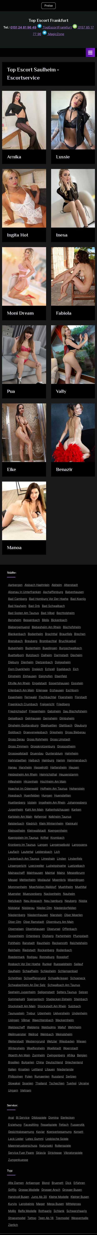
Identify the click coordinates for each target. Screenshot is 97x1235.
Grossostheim (66, 746)
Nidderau (28, 908)
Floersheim (65, 697)
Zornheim (38, 1055)
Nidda (83, 900)
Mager (40, 1203)
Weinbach (47, 1034)
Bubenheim (15, 648)
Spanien (27, 1083)
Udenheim (44, 1013)
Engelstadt (39, 683)
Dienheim (27, 662)
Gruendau (36, 753)
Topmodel (62, 1218)
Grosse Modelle (28, 1189)
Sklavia (41, 1152)
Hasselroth (41, 767)
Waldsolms (48, 1027)
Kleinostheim (16, 830)
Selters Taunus (67, 992)
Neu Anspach (33, 900)
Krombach (57, 837)
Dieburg (13, 662)
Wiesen (81, 1041)
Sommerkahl (16, 999)
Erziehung (15, 1124)
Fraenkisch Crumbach (23, 704)
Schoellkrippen (58, 978)
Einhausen (30, 676)
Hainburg (48, 760)
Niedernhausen (37, 915)
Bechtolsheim (65, 613)
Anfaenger (33, 1182)
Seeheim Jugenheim (22, 992)
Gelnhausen (33, 718)
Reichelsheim (78, 943)
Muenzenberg (32, 893)
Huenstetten (62, 795)
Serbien (71, 1076)
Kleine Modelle (59, 1196)
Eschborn (72, 690)
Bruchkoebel (67, 641)
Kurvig (12, 1203)
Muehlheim (65, 887)
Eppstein (77, 683)
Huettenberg (16, 802)
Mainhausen (35, 872)
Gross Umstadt (60, 739)
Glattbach (65, 725)
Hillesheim (15, 781)
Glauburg (80, 725)
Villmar (25, 1020)
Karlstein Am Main (20, 816)
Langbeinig (26, 1203)
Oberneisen (16, 929)
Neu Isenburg (53, 900)
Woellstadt (54, 1048)
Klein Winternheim (51, 823)
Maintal (50, 872)
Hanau (12, 767)
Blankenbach (17, 634)
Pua (11, 391)
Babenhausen (74, 592)
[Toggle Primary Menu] (90, 52)
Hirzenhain (31, 781)
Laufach (13, 851)
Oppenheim (16, 936)
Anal (11, 1117)
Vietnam (25, 1090)
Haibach (34, 760)
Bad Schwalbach (53, 606)
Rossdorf (62, 957)
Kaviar (40, 1131)
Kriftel (44, 837)
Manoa (14, 547)
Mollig (12, 1211)
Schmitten (15, 978)
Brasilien (13, 1062)
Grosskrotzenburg (43, 746)
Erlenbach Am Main (21, 690)
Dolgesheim (63, 662)
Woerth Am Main (19, 1055)
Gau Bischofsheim (75, 711)
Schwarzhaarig (76, 1211)
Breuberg (31, 641)
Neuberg (71, 900)
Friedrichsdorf (17, 711)
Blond (46, 1182)
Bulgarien (27, 1062)
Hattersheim (58, 767)
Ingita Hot (17, 235)
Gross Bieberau (75, 732)
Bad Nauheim (17, 606)
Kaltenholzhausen (57, 809)
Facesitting (31, 1124)
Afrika (71, 1055)
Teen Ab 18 (46, 1218)
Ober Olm (14, 921)
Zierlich (13, 1224)
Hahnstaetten (17, 760)
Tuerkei (71, 1083)
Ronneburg (46, 957)
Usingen (13, 1020)
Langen (43, 844)
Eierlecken (68, 1117)
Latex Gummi (34, 1138)
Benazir (64, 469)
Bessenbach (31, 620)
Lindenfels (75, 858)
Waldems (33, 1027)
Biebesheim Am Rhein (46, 627)
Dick (68, 1182)
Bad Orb (34, 606)
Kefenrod (40, 816)
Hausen (74, 767)
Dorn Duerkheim (19, 669)
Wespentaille (79, 1218)
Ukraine (84, 1083)
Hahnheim (71, 753)
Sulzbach (74, 1006)
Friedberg (63, 704)
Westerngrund (35, 1041)
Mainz (61, 872)
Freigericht (47, 704)
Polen (28, 1076)
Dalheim (46, 655)
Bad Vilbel (47, 613)
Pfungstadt (80, 936)
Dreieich (37, 669)
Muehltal (80, 887)
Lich (57, 851)
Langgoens (79, 844)
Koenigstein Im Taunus (23, 837)
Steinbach (81, 999)
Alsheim (57, 585)
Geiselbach (15, 718)
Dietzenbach (44, 662)
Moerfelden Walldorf (42, 887)
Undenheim (79, 1013)
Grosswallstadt (18, 753)
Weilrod (33, 1034)
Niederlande (65, 1069)
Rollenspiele (63, 1145)
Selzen (83, 992)
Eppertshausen (59, 683)
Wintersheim (16, 1048)
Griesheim (56, 732)
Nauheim (69, 893)
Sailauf (78, 964)
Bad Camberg (17, 598)
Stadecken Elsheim (59, 999)
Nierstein (56, 915)
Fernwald (31, 697)
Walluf (62, 1027)
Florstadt (81, 697)
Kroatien (23, 1069)
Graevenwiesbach (35, 732)
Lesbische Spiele (56, 1138)
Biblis (45, 620)
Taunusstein (16, 1013)
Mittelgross (73, 1203)
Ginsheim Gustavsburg (23, 725)
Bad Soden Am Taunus (23, 613)
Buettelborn (16, 655)
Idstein (32, 802)
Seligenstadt (46, 992)
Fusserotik (78, 1124)
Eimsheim (14, 676)
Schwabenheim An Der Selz (26, 985)
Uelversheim (61, 1013)
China (40, 1062)
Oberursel (53, 929)
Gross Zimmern (18, 746)
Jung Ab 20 (39, 1196)
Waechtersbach (42, 1020)
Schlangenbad (68, 971)
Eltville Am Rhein (19, 683)
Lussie (63, 156)
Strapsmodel (16, 1218)
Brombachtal (48, 641)
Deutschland (54, 1062)
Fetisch (64, 1124)
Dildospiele (39, 1117)
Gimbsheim (66, 718)
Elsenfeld (61, 676)
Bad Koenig (78, 598)
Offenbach (69, 929)
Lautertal (27, 851)
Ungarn (13, 1090)
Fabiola (63, 313)
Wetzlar (52, 1041)
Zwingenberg (56, 1055)
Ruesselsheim (63, 964)
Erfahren (79, 1182)
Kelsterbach (16, 823)
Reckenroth (60, 943)
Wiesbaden (66, 1041)
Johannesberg (77, 802)
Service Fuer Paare (21, 1152)
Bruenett (57, 1182)
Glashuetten (49, 725)
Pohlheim (14, 943)
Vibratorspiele (73, 1152)
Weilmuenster (17, 1034)
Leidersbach (43, 851)
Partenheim (63, 936)
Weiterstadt (16, 1041)
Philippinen (15, 1076)
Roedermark (16, 957)
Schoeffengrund (35, 978)
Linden (61, 858)
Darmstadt (61, 655)
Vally (61, 391)
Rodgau (32, 957)
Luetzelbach (76, 865)
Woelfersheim (36, 1048)
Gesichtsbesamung (21, 1131)
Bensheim (14, 620)
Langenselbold (60, 844)
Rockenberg (46, 950)
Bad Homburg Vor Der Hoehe (48, 598)
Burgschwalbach (70, 648)
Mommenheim (17, 887)
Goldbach (14, 732)
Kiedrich (31, 823)
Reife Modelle (27, 1211)
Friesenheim (37, 711)
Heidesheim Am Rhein (22, 774)
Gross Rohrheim (37, 739)
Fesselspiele (49, 1124)
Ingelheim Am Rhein (52, 802)
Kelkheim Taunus (60, 816)
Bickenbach (59, 620)
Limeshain (48, 858)
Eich (76, 669)
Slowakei (14, 1083)
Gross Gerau (16, 739)
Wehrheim (74, 1027)
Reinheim (14, 950)
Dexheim (76, 655)
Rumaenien (41, 1076)
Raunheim (43, 943)
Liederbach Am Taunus (23, 858)
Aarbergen (15, 585)
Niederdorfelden (65, 908)
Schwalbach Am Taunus (64, 985)
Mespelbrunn (76, 872)
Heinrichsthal (48, 774)
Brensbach (15, 641)
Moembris (59, 879)
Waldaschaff (16, 1027)
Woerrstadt (70, 1048)
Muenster (14, 893)
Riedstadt (29, 950)
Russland (58, 1076)
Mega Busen (55, 1203)
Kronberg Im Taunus (22, 844)
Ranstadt (28, 943)
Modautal (44, 879)
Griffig (12, 1189)
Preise (48, 5)
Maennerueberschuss (22, 1145)
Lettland (37, 1069)
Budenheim (33, 648)
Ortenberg (33, 936)
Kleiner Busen (80, 1196)
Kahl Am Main (34, 809)
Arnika (14, 156)
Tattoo (31, 1218)
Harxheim (25, 767)
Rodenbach (64, 950)
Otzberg (48, 936)
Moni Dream (20, 313)
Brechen (79, 634)
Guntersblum (54, 753)
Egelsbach (64, 669)
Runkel (47, 964)
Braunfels (65, 634)
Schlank (59, 1211)
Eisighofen (46, 676)
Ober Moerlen (73, 915)
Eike (11, 469)
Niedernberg (16, 915)
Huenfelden (31, 795)
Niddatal (14, 908)
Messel (12, 879)
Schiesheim (48, 971)
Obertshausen (35, 929)
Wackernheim (64, 1020)
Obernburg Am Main (60, 921)
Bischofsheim (72, 627)
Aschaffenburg (53, 592)
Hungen (47, 795)
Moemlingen (76, 879)
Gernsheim (50, 718)
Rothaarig (45, 1211)
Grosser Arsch (50, 1189)
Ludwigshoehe (56, 865)
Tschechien (56, 1083)
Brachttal (51, 634)
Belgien (82, 1055)
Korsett (78, 1131)
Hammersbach (77, 760)
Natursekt (46, 1145)
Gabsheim (54, 711)
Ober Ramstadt (33, 921)
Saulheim (14, 971)
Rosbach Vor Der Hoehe (24, 964)
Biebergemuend (19, 627)
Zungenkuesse (18, 1159)
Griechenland (74, 1062)
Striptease (55, 1152)
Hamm (60, 760)
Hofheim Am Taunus (53, 788)
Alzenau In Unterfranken (24, 592)
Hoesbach (15, 795)
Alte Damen (16, 1182)
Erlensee (42, 690)
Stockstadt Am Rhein (52, 1006)
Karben (76, 809)
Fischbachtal (47, 697)
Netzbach (15, 900)
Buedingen (50, 648)
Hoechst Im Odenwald (23, 788)
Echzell (50, 669)
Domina (53, 1117)
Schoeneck (77, 978)
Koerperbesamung (59, 1131)
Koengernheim (57, 830)
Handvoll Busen (18, 1196)
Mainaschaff (16, 872)
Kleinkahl (71, 823)
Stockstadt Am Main (22, 1006)
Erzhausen (57, 690)
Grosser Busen (72, 1189)
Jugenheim (15, 809)
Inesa (62, 235)
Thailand (41, 1083)
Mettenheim (28, 879)
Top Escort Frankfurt (48, 20)
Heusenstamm (68, 774)
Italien (12, 1069)
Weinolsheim (64, 1034)
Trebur (30, 1013)
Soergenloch (35, 999)
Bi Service (22, 1117)
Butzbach (32, 655)
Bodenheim (35, 634)
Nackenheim (52, 893)
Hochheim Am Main (53, 781)
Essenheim (15, 697)
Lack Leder (15, 1138)
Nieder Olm (44, 908)
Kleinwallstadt (36, 830)
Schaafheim (30, 971)
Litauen (50, 1069)
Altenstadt (71, 585)
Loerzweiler (36, 865)
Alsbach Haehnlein (37, 585)
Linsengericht (17, 865)
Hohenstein (77, 788)
